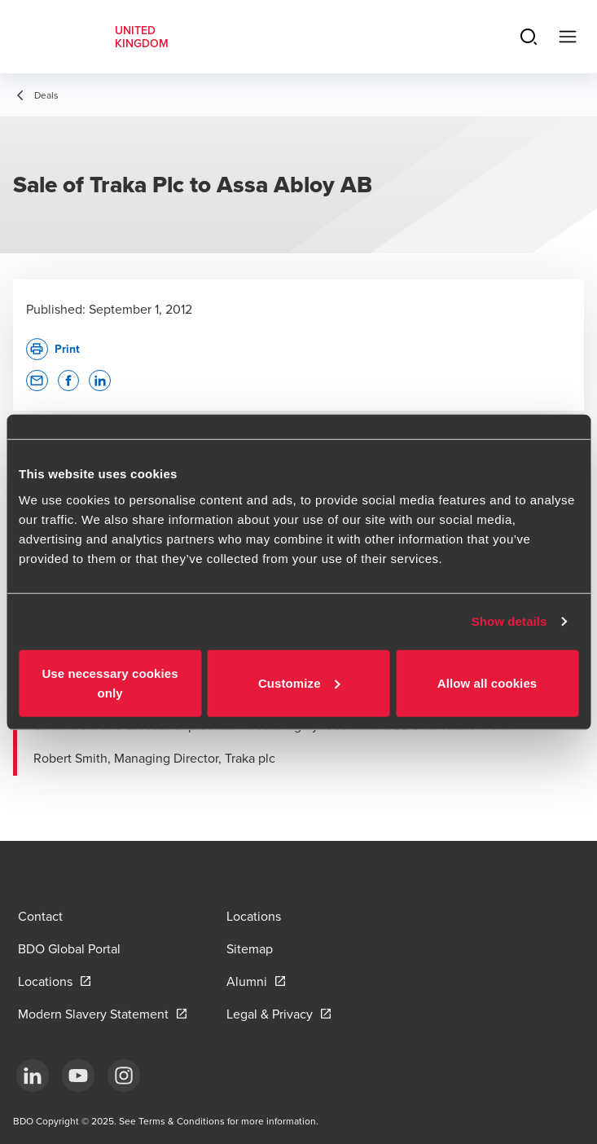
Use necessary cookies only (110, 682)
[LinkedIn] (32, 1075)
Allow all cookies (487, 682)
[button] (37, 381)
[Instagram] (123, 1075)
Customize (299, 682)
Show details (509, 621)
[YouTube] (78, 1075)
